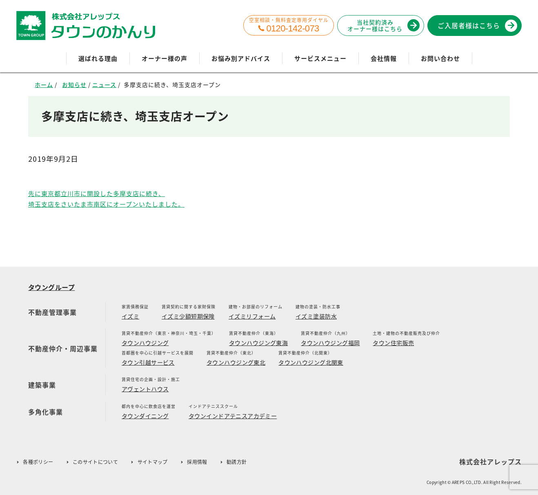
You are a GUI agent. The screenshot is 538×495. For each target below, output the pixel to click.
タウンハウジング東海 (258, 343)
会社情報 (384, 58)
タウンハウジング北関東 (310, 362)
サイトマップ (153, 462)
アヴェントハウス (145, 389)
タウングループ (51, 287)
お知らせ (74, 84)
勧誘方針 (237, 462)
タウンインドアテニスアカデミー (233, 416)
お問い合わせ (440, 58)
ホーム (44, 84)
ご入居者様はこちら (476, 25)
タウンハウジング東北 (236, 362)
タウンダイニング (145, 416)
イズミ (130, 316)
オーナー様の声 (164, 58)
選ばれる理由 (98, 58)
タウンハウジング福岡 (330, 343)
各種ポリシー (38, 462)
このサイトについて (95, 462)
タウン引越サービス (148, 362)
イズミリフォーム (252, 316)
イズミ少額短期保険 (188, 316)
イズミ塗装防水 (316, 316)
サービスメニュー (320, 58)
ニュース (104, 84)
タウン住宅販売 (393, 343)
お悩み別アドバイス (240, 58)
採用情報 (197, 462)
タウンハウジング (145, 343)
